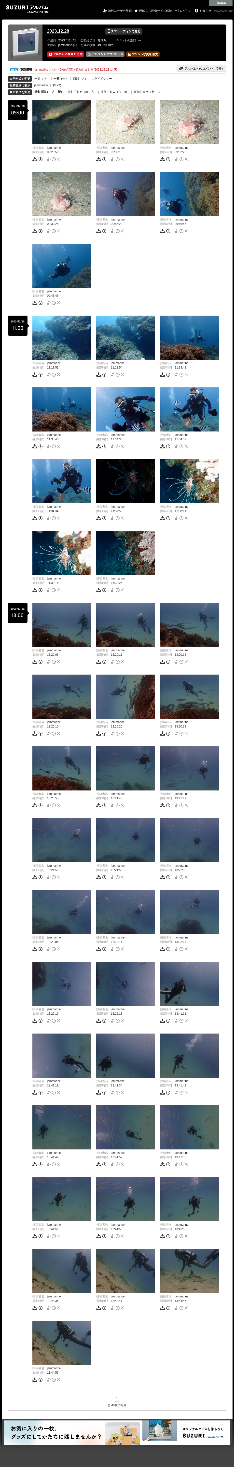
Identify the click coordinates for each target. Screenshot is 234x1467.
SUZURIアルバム (27, 9)
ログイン (186, 10)
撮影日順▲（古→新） (49, 92)
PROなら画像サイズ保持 (155, 10)
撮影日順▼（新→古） (82, 92)
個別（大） (80, 78)
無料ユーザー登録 (120, 10)
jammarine (41, 85)
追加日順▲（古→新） (115, 92)
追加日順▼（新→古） (148, 92)
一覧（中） (61, 78)
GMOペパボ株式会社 (223, 11)
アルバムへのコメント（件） (201, 68)
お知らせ (205, 10)
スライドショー (101, 78)
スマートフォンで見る (123, 31)
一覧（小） (41, 78)
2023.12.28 (58, 31)
